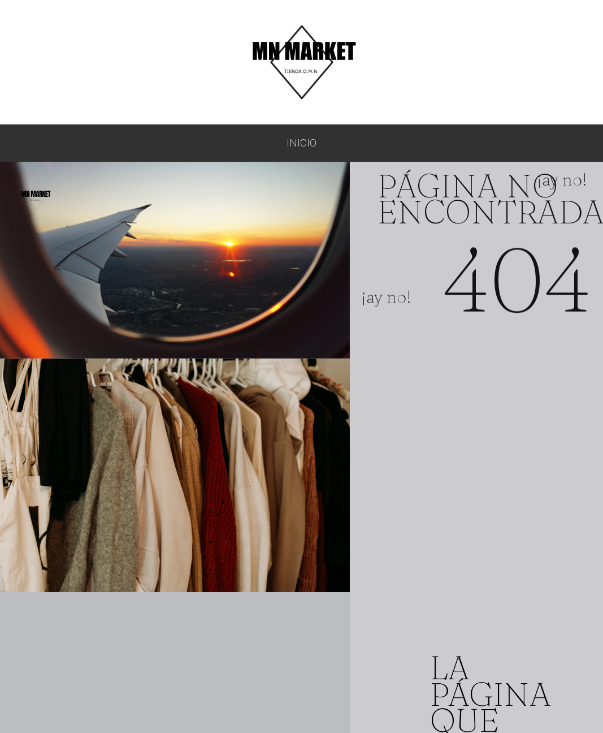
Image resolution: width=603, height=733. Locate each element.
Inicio (301, 143)
